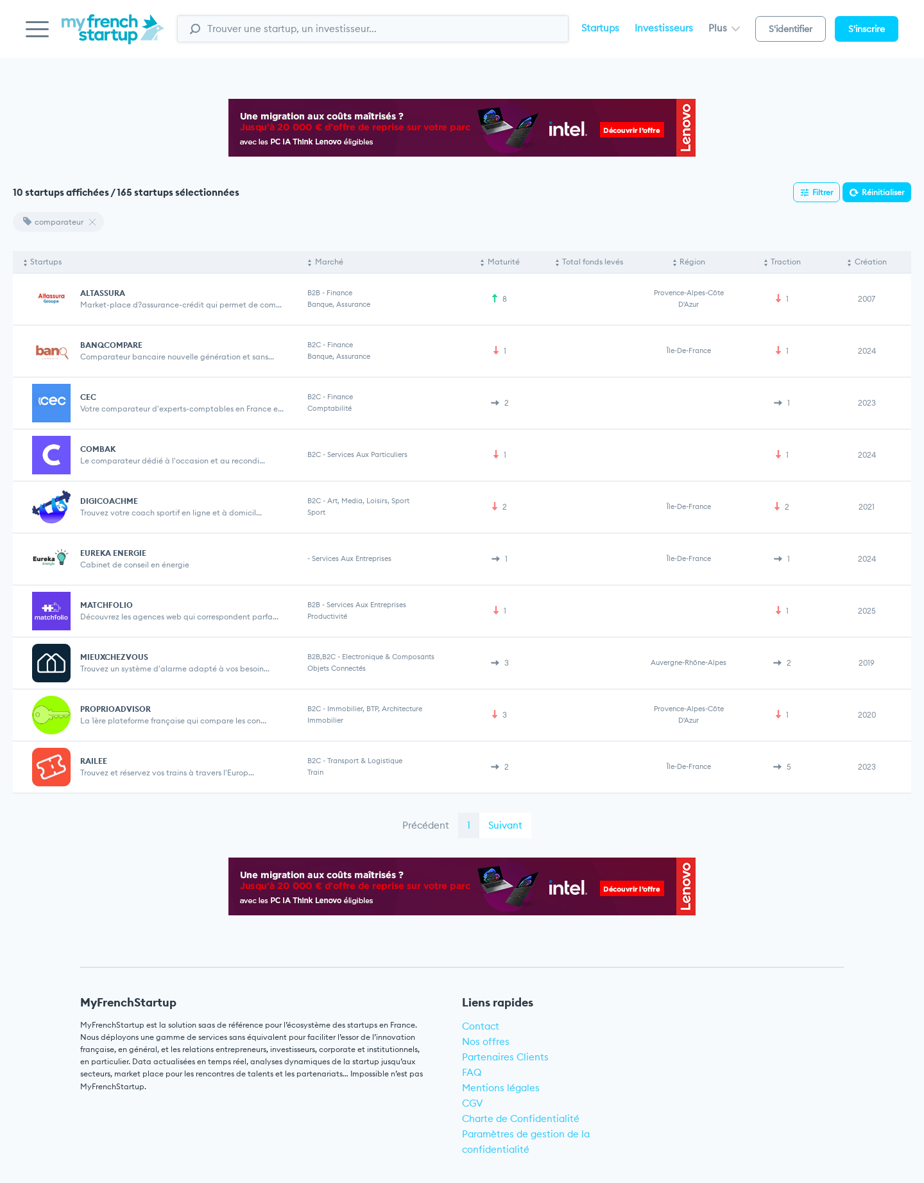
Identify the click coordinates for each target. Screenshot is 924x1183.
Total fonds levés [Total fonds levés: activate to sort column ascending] (592, 261)
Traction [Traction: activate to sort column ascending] (786, 261)
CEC (88, 397)
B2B (313, 292)
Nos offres (485, 1041)
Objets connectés (336, 668)
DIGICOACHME (109, 501)
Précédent (425, 825)
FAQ (472, 1072)
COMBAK (98, 449)
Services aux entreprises (351, 558)
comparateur (53, 222)
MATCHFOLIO (106, 605)
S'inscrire (866, 29)
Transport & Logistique (364, 760)
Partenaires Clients (505, 1057)
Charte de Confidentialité (520, 1118)
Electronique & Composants (388, 656)
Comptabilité (329, 408)
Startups (600, 28)
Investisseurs (664, 28)
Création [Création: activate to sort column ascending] (871, 261)
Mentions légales (501, 1088)
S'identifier (790, 29)
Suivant (505, 825)
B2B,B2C (321, 656)
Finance (339, 292)
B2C (314, 344)
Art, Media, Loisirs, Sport (368, 500)
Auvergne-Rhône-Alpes (688, 662)
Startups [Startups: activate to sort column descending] (46, 261)
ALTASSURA (102, 293)
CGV (472, 1103)
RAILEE (93, 761)
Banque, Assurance (338, 304)
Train (315, 772)
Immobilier (325, 720)
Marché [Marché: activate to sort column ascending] (329, 261)
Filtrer (822, 192)
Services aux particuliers (367, 454)
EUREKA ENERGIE (113, 553)
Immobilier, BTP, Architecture (374, 708)
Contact (480, 1026)
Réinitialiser (883, 192)
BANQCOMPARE (111, 345)
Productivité (327, 616)
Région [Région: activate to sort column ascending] (692, 261)
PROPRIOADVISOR (115, 709)
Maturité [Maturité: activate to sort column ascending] (504, 261)
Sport (316, 512)
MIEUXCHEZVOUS (114, 657)
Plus (724, 28)
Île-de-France (689, 350)
